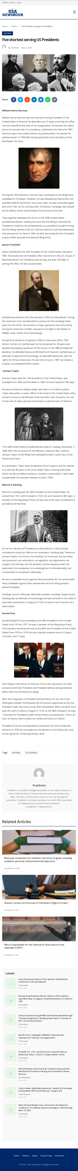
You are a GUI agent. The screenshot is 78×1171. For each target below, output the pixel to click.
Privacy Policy (46, 1155)
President (16, 752)
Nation (14, 26)
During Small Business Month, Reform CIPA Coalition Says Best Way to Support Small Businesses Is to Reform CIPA (45, 999)
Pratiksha (15, 47)
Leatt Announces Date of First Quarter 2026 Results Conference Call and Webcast (43, 980)
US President (31, 752)
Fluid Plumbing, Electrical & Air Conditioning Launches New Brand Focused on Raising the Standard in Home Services (44, 1071)
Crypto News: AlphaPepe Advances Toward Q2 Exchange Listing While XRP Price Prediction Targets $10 (45, 1089)
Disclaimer (59, 1155)
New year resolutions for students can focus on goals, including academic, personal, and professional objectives (38, 860)
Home (4, 26)
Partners (25, 1155)
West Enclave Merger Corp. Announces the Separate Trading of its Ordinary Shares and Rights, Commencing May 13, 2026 (45, 1108)
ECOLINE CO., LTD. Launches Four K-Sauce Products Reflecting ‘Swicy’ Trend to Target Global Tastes (42, 1053)
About (35, 1155)
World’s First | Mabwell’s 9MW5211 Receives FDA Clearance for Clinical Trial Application (41, 1036)
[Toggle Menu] (74, 12)
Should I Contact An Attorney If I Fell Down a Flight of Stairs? (36, 902)
